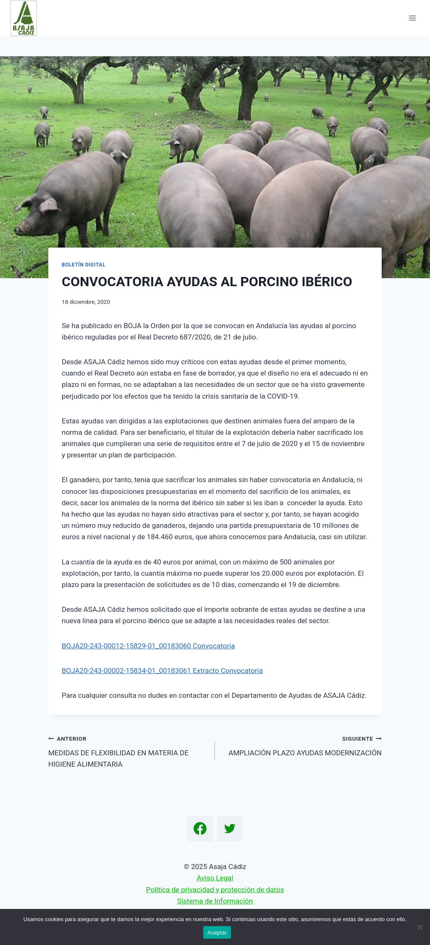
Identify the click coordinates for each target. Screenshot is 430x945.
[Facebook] (200, 829)
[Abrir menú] (412, 17)
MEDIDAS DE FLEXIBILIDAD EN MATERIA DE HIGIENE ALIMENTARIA (128, 751)
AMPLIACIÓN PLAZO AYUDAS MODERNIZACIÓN (302, 745)
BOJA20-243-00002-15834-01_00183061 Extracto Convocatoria (162, 670)
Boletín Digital (83, 265)
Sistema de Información (215, 901)
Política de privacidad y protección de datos (215, 889)
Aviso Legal (215, 878)
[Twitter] (230, 829)
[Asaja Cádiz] (27, 18)
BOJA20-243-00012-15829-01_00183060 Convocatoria (148, 646)
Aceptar (217, 932)
